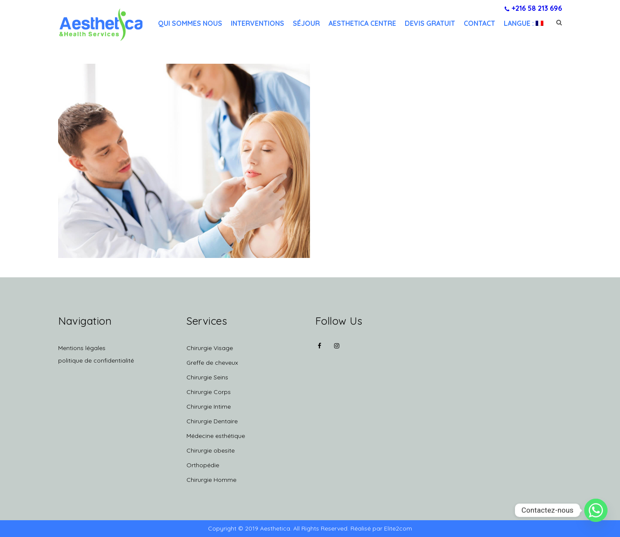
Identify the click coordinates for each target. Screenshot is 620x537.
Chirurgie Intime (208, 406)
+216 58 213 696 (533, 8)
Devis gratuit (430, 23)
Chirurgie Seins (207, 377)
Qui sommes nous (190, 23)
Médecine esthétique (215, 436)
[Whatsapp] (596, 510)
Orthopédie (202, 465)
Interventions (257, 23)
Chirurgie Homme (211, 480)
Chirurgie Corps (208, 392)
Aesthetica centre (362, 23)
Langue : (523, 23)
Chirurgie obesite (210, 450)
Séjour (306, 23)
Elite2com (398, 528)
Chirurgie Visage (209, 348)
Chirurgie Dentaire (212, 421)
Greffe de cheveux (212, 362)
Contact (479, 23)
